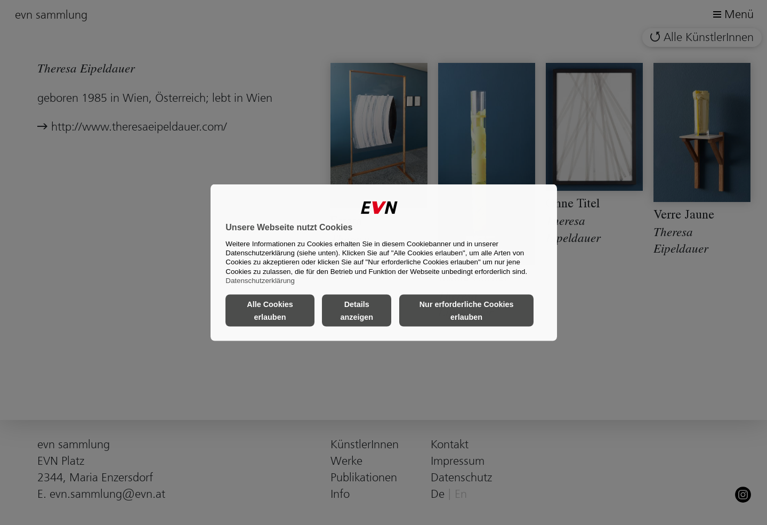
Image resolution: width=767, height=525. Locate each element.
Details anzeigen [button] (356, 310)
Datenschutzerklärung (260, 281)
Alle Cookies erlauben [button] (270, 310)
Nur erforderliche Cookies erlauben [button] (466, 310)
